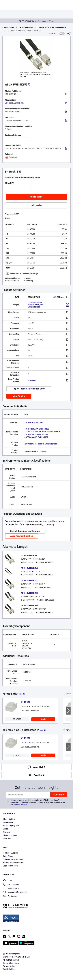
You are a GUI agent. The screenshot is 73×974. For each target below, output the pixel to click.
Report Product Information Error (29, 388)
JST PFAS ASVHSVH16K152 (36, 434)
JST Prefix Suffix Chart (33, 422)
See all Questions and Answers (25, 531)
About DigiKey (9, 819)
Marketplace (8, 822)
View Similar (19, 396)
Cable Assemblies (26, 27)
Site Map (6, 832)
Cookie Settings (9, 969)
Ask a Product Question (21, 536)
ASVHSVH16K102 (29, 580)
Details (43, 719)
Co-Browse (10, 896)
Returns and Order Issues (13, 863)
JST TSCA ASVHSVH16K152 (36, 437)
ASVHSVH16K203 (29, 593)
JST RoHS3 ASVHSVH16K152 (36, 429)
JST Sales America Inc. (14, 103)
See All (22, 694)
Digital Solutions (10, 835)
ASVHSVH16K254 (29, 605)
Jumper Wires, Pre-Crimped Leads (52, 27)
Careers (6, 829)
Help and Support (10, 853)
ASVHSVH (32, 380)
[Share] (69, 33)
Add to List (36, 205)
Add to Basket (36, 197)
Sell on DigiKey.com (11, 826)
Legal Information (10, 866)
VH (29, 318)
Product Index (8, 27)
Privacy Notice (20, 804)
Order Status (8, 856)
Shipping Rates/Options (13, 859)
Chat (7, 880)
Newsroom (7, 838)
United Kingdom (11, 954)
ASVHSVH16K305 (29, 568)
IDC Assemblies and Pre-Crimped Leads (40, 444)
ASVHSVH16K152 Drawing (35, 451)
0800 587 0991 (12, 884)
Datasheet (11, 157)
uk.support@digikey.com (15, 892)
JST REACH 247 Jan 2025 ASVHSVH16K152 (42, 432)
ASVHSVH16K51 (29, 555)
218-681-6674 (11, 888)
